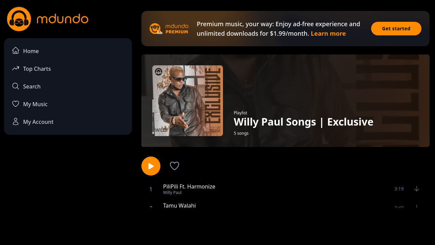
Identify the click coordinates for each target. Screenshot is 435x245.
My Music (30, 104)
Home (25, 50)
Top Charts (31, 68)
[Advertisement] (217, 225)
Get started (396, 28)
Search (26, 86)
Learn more (328, 33)
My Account (32, 121)
